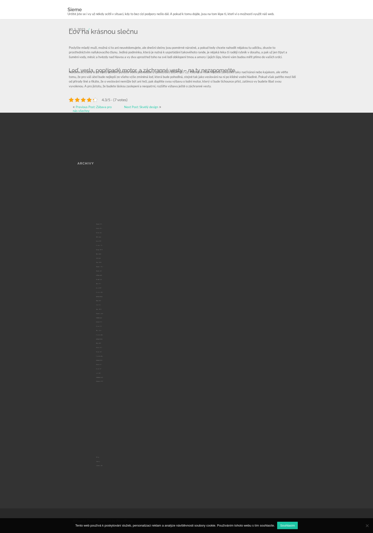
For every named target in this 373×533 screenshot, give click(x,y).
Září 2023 (103, 305)
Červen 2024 (103, 284)
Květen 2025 (103, 258)
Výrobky (103, 444)
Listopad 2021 (103, 339)
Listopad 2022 (103, 326)
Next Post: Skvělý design (141, 107)
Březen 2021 (103, 344)
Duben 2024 (103, 289)
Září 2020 (103, 347)
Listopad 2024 (103, 271)
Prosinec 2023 (103, 297)
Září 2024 (103, 276)
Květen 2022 (103, 331)
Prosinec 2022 (103, 323)
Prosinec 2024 (103, 268)
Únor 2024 (103, 292)
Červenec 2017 (103, 352)
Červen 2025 (103, 255)
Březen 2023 (103, 318)
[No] (367, 525)
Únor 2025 (103, 263)
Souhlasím (287, 525)
